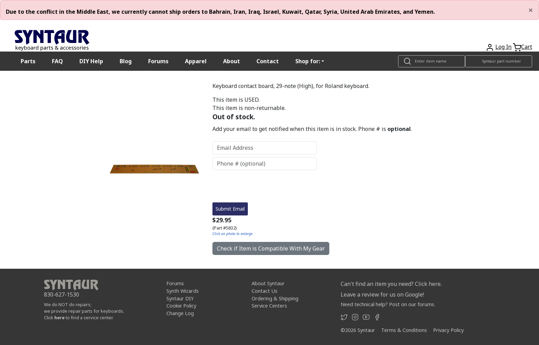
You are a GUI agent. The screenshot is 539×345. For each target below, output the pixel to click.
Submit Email (230, 208)
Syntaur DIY (180, 298)
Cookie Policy (181, 305)
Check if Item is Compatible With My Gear (271, 248)
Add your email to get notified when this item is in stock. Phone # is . (312, 129)
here (59, 317)
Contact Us (264, 291)
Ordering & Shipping (275, 298)
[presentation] (264, 186)
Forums (158, 61)
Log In (503, 47)
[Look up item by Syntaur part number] (498, 61)
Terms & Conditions (404, 330)
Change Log (180, 313)
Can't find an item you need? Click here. (391, 284)
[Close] (530, 10)
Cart (526, 47)
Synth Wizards (182, 291)
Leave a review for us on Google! (382, 294)
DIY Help (91, 61)
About (231, 61)
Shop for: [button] (307, 61)
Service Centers (269, 305)
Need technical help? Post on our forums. (388, 304)
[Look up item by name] (431, 61)
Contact (267, 61)
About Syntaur (268, 283)
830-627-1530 (61, 294)
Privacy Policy (448, 330)
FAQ (57, 61)
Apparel (196, 61)
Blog (126, 61)
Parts (28, 61)
